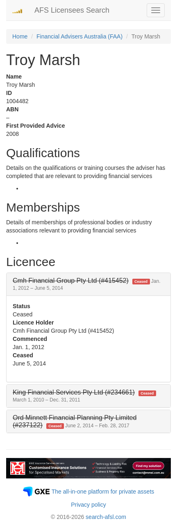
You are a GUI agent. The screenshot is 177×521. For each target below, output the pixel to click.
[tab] (88, 284)
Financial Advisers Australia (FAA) (79, 36)
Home (19, 36)
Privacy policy (88, 504)
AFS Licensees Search (71, 10)
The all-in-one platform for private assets (103, 491)
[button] (87, 284)
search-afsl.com (106, 517)
